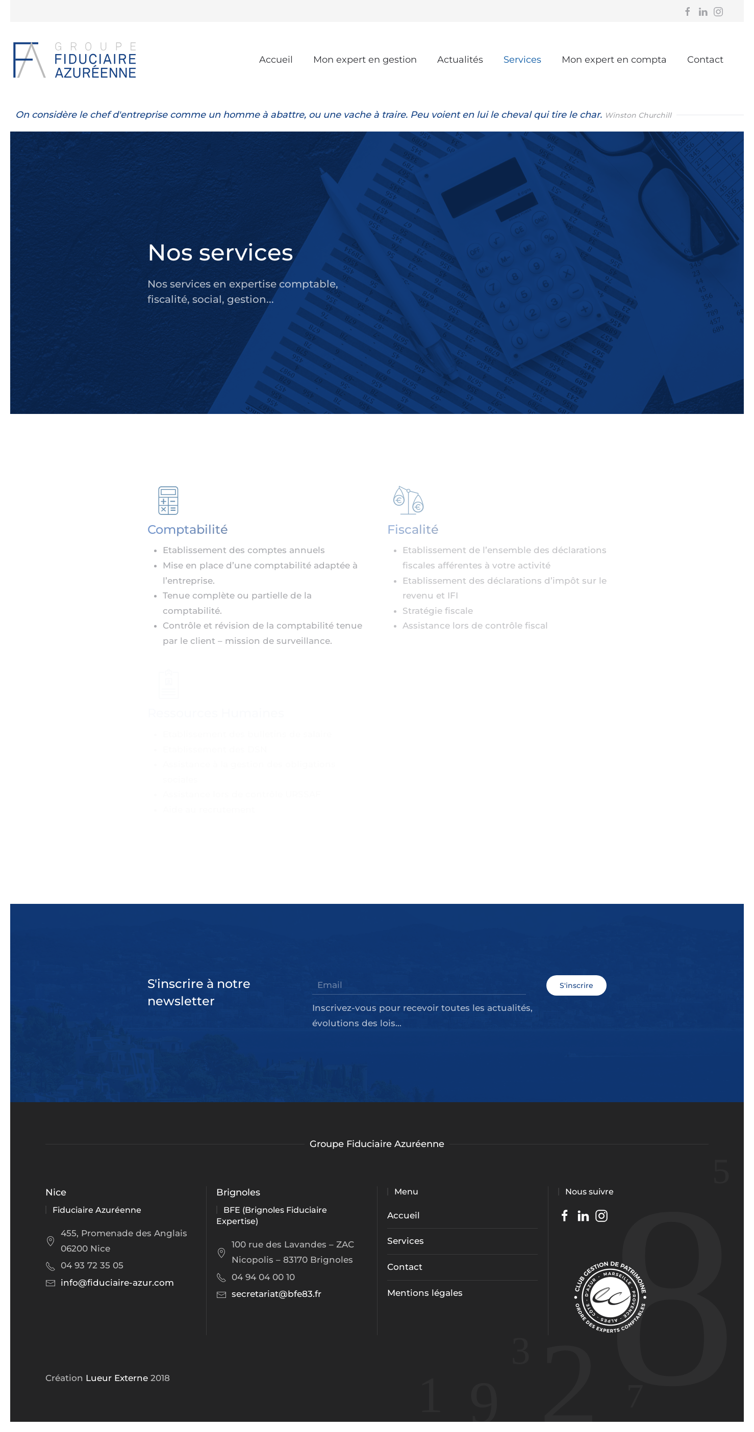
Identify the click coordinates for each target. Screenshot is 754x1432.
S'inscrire (576, 985)
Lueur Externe (117, 1378)
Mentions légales (425, 1293)
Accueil (276, 59)
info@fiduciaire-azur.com (117, 1283)
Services (522, 59)
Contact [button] (705, 59)
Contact (404, 1267)
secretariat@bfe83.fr (276, 1294)
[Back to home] (74, 60)
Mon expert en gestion (365, 59)
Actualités (460, 59)
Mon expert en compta (614, 59)
